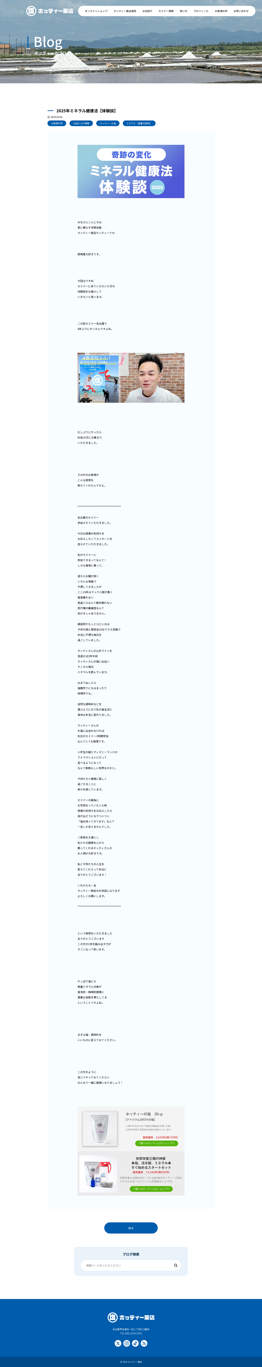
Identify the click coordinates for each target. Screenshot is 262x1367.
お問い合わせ (241, 11)
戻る (131, 1228)
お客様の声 (221, 11)
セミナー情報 (166, 11)
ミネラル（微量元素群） (139, 123)
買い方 (183, 11)
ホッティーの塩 (108, 123)
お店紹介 (147, 11)
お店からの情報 (81, 123)
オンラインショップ (96, 11)
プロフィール (201, 11)
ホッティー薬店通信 (125, 11)
